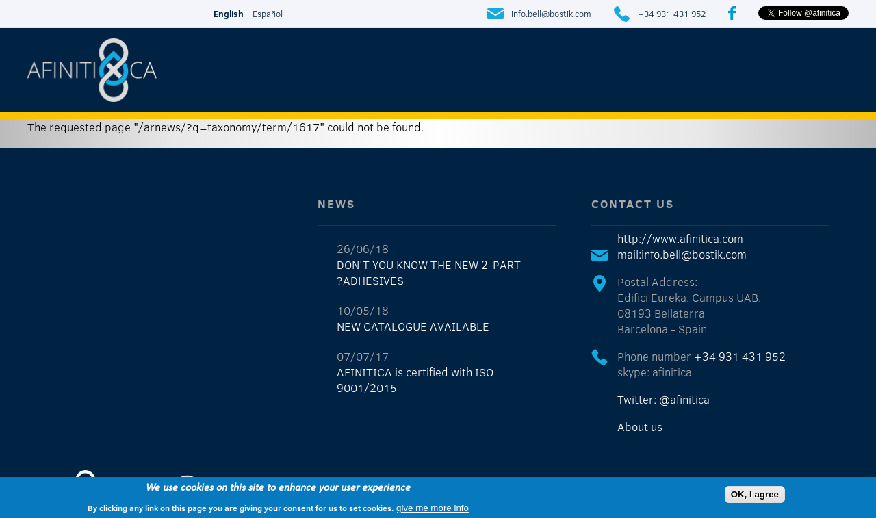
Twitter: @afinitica (663, 399)
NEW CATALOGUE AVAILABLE (413, 326)
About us (639, 427)
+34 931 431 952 (672, 14)
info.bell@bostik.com (551, 14)
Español (268, 14)
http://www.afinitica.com (680, 238)
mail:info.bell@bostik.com (682, 254)
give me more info (432, 508)
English (229, 14)
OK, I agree (755, 494)
